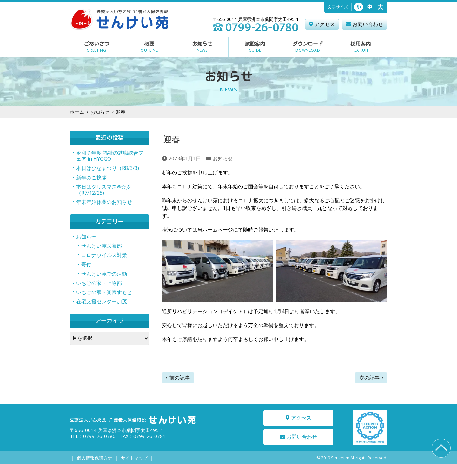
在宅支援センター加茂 (101, 301)
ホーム (77, 112)
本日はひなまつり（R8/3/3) (107, 168)
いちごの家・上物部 (99, 282)
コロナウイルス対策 (104, 255)
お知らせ (99, 112)
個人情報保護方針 (94, 458)
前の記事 (179, 377)
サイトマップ (133, 458)
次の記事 (369, 377)
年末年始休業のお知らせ (104, 201)
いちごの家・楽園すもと (104, 292)
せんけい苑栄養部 (101, 245)
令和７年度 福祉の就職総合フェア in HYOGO (109, 155)
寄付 (86, 264)
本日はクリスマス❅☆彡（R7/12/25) (103, 189)
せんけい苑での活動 (104, 273)
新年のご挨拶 (91, 177)
